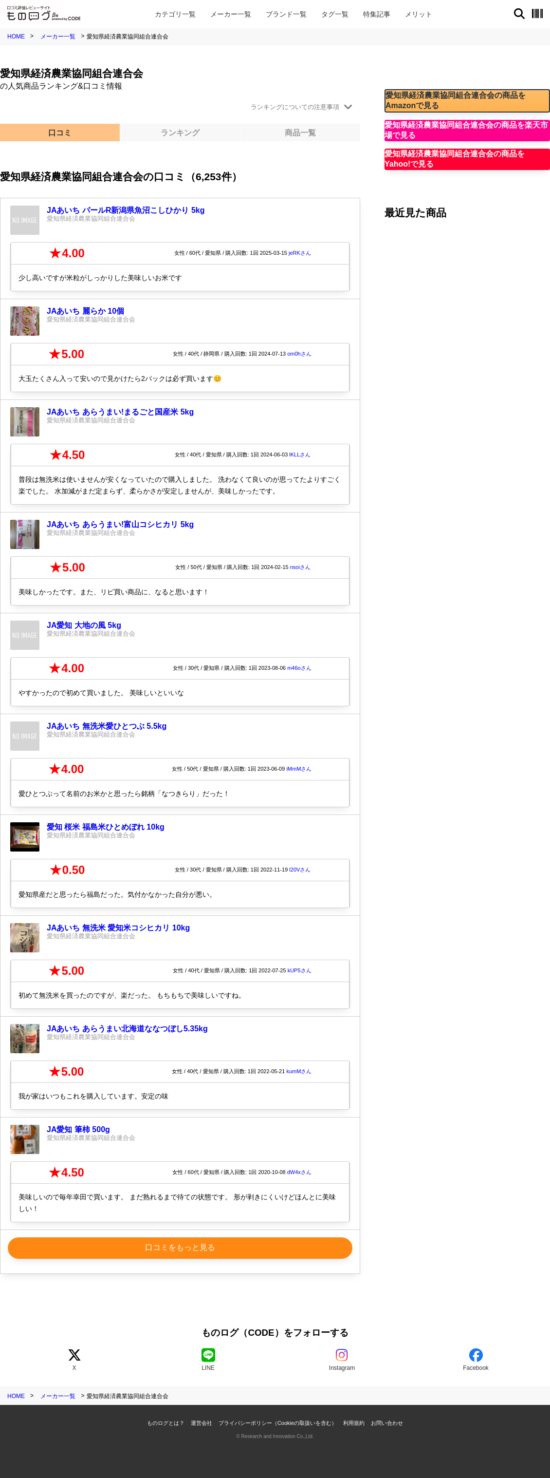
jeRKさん (300, 253)
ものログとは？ (165, 1423)
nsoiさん (300, 567)
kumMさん (299, 1071)
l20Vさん (300, 869)
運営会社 (201, 1423)
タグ (334, 14)
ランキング (180, 133)
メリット (418, 14)
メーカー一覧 (57, 36)
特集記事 (376, 14)
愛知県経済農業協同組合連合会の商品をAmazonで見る (455, 100)
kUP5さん (300, 970)
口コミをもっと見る (180, 1247)
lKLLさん (300, 454)
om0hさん (299, 354)
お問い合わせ (387, 1423)
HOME (16, 36)
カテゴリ (175, 14)
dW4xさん (299, 1172)
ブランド (286, 14)
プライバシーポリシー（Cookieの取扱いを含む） (278, 1423)
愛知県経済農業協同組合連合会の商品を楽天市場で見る (466, 130)
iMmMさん (299, 769)
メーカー (230, 14)
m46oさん (299, 668)
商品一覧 (300, 133)
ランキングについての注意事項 (295, 107)
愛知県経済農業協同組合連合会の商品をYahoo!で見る (455, 159)
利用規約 (354, 1423)
